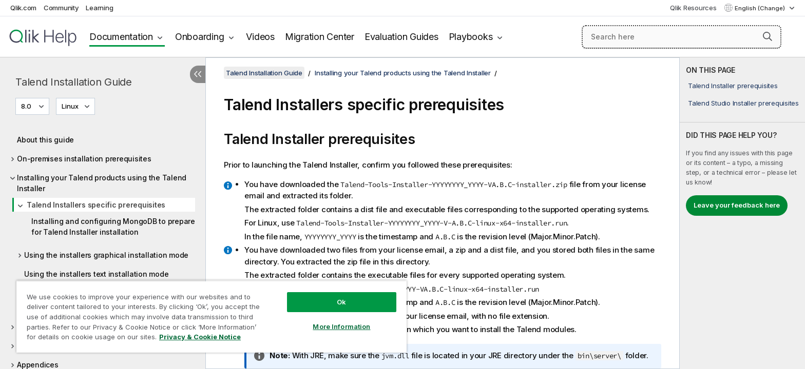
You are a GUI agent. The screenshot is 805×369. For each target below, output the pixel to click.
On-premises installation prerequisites (84, 158)
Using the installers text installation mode (96, 274)
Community (61, 8)
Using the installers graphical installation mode (106, 255)
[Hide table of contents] (197, 74)
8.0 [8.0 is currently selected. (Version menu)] (27, 106)
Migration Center (319, 36)
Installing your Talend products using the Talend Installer (101, 183)
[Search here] (681, 37)
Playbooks (471, 36)
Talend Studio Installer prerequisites (743, 103)
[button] (767, 36)
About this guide (45, 139)
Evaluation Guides (401, 36)
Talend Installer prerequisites (733, 85)
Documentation (121, 36)
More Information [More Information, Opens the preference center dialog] (341, 326)
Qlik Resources (693, 8)
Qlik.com (23, 8)
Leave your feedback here (737, 205)
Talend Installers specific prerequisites (96, 204)
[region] (211, 316)
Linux (70, 106)
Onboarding (199, 36)
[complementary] (742, 213)
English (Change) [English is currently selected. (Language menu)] (761, 8)
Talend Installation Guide (73, 82)
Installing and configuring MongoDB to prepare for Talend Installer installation (113, 226)
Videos (260, 36)
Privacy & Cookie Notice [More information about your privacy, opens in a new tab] (200, 337)
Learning (99, 8)
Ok (341, 302)
